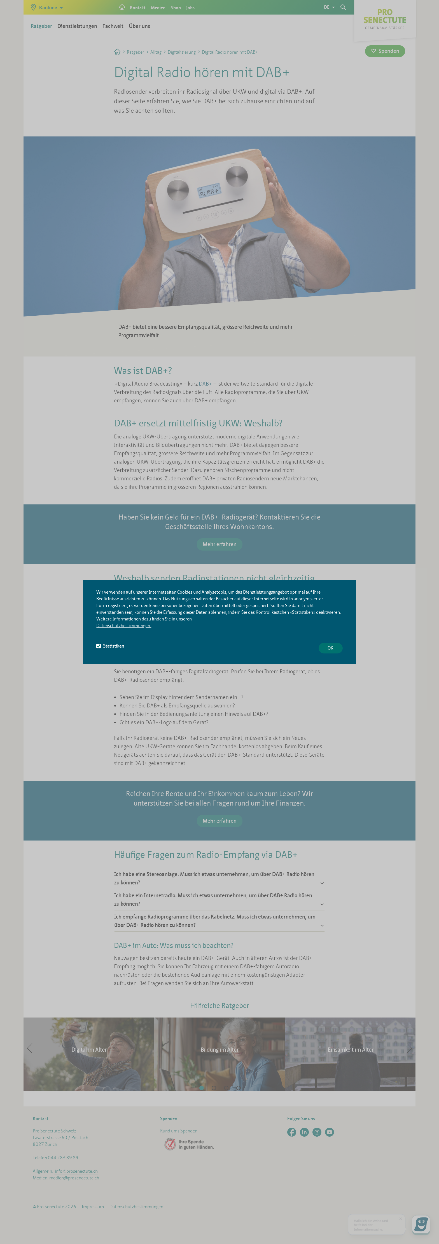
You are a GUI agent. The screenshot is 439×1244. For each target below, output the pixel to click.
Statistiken (110, 646)
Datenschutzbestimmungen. (123, 626)
